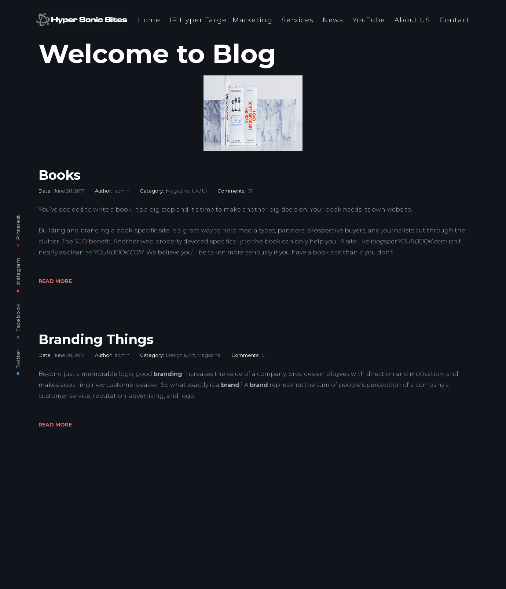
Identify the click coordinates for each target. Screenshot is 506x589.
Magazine (178, 191)
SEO (80, 241)
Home (149, 20)
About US (412, 20)
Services (298, 20)
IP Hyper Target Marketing (220, 20)
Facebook (18, 317)
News (333, 20)
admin (121, 191)
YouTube (369, 20)
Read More (55, 281)
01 (249, 191)
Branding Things (96, 339)
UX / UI (199, 191)
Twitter (18, 358)
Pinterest (18, 227)
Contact (455, 20)
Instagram (18, 271)
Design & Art (180, 355)
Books (59, 175)
